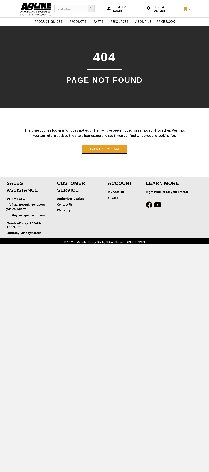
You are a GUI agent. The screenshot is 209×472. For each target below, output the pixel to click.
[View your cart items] (187, 9)
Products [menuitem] (77, 21)
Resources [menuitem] (119, 21)
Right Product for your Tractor (167, 192)
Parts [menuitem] (98, 21)
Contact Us (64, 204)
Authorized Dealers (70, 199)
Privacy (113, 197)
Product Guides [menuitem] (48, 21)
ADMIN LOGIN (135, 242)
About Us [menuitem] (143, 21)
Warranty (63, 210)
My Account (116, 192)
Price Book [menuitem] (165, 21)
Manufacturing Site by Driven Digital (100, 242)
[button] (64, 22)
